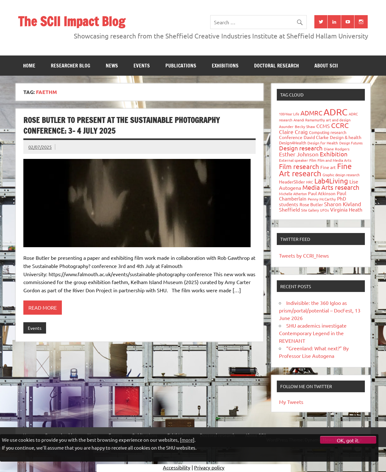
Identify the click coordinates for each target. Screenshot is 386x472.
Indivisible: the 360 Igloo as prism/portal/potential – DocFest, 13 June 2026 (319, 310)
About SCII (326, 65)
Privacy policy (209, 467)
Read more (42, 307)
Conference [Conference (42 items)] (290, 137)
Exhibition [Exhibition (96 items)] (333, 154)
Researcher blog (70, 65)
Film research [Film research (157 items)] (299, 166)
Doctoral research (276, 65)
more (187, 440)
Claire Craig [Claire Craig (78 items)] (293, 131)
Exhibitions (225, 65)
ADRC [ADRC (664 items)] (335, 112)
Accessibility (176, 467)
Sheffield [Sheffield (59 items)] (289, 209)
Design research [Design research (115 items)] (301, 148)
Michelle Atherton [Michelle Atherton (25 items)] (293, 193)
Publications (180, 65)
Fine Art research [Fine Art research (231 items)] (315, 169)
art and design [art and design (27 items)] (338, 119)
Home (29, 65)
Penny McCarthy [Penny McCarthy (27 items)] (322, 198)
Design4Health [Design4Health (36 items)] (292, 142)
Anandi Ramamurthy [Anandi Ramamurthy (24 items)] (309, 119)
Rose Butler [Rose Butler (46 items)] (311, 204)
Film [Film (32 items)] (312, 160)
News (112, 65)
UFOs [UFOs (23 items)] (324, 210)
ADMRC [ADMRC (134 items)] (311, 113)
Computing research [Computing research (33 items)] (327, 132)
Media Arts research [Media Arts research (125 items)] (330, 187)
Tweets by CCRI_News (304, 255)
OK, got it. (348, 440)
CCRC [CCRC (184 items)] (340, 125)
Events (142, 65)
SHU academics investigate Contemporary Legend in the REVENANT (313, 333)
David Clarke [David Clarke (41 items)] (316, 137)
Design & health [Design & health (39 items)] (345, 137)
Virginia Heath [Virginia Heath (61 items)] (346, 209)
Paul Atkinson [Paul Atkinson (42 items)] (322, 193)
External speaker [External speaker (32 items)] (293, 160)
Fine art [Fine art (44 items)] (328, 167)
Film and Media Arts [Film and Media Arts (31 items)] (334, 160)
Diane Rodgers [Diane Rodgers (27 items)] (336, 148)
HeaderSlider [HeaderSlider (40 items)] (292, 181)
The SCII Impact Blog (71, 21)
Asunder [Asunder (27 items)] (286, 126)
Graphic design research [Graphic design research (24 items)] (341, 174)
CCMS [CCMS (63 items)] (323, 126)
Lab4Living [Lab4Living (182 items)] (331, 181)
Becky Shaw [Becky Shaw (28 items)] (305, 126)
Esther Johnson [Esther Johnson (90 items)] (298, 154)
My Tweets (291, 402)
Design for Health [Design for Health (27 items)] (322, 142)
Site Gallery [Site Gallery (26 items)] (310, 210)
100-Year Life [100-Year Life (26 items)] (289, 113)
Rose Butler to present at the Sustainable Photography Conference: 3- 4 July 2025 (121, 125)
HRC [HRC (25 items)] (309, 181)
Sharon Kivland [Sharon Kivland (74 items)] (342, 204)
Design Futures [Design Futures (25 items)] (351, 142)
